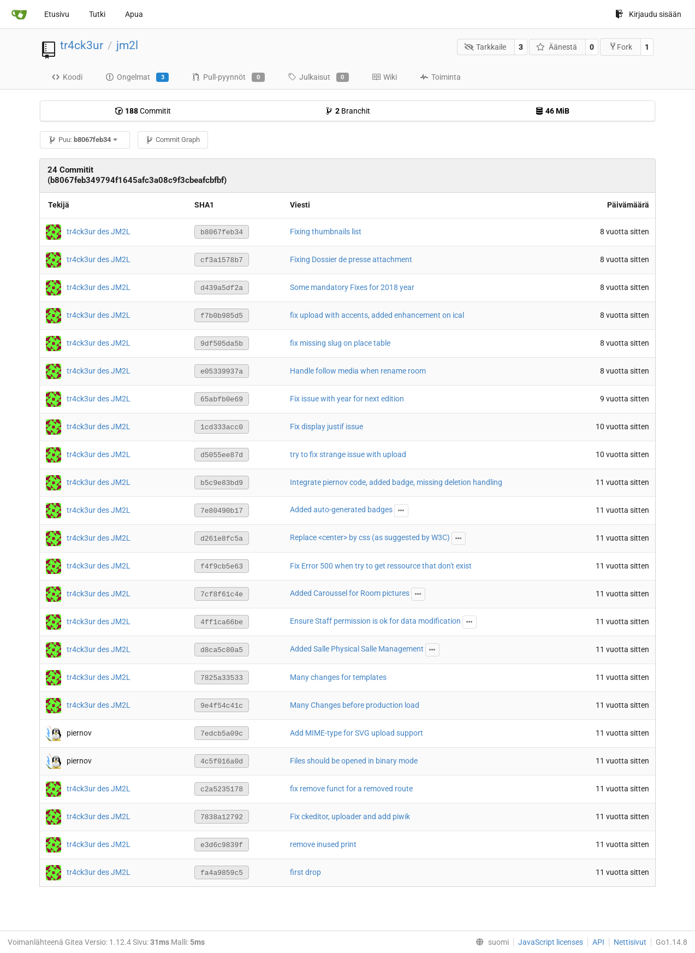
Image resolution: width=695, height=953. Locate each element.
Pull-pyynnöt (228, 77)
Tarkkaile (485, 47)
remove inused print (323, 844)
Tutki (97, 14)
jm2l (127, 45)
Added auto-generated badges (341, 509)
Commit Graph (172, 139)
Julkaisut (318, 77)
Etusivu (56, 14)
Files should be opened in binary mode (354, 760)
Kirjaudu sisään (648, 14)
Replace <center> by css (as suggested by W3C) (370, 537)
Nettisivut (630, 942)
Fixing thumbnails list (325, 231)
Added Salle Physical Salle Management (357, 648)
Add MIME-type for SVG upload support (356, 733)
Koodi (66, 77)
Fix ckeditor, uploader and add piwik (350, 816)
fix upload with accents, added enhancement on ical (377, 315)
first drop (305, 872)
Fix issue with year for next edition (347, 398)
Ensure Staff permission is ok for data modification (375, 621)
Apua (134, 14)
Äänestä (556, 47)
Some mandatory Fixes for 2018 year (352, 287)
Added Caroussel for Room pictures (349, 593)
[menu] (490, 942)
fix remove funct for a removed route (351, 788)
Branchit (347, 110)
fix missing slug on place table (340, 343)
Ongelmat (137, 77)
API (598, 942)
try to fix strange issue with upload (348, 454)
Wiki (384, 77)
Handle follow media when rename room (358, 370)
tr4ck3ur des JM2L (98, 231)
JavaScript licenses (550, 942)
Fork (620, 46)
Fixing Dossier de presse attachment (351, 259)
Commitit (143, 110)
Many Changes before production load (354, 705)
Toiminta (440, 77)
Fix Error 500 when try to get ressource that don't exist (381, 565)
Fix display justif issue (326, 426)
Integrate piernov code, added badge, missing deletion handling (396, 482)
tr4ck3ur (81, 45)
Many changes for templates (338, 677)
